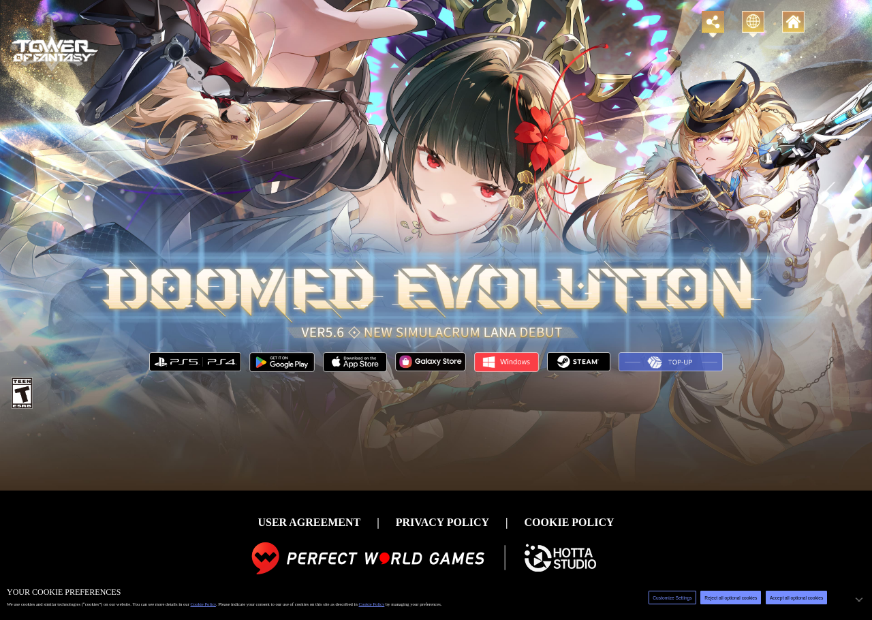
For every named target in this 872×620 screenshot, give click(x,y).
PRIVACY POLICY (442, 522)
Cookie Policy (203, 604)
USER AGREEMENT (309, 522)
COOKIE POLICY (569, 522)
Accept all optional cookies (796, 597)
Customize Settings (672, 597)
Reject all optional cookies (730, 597)
